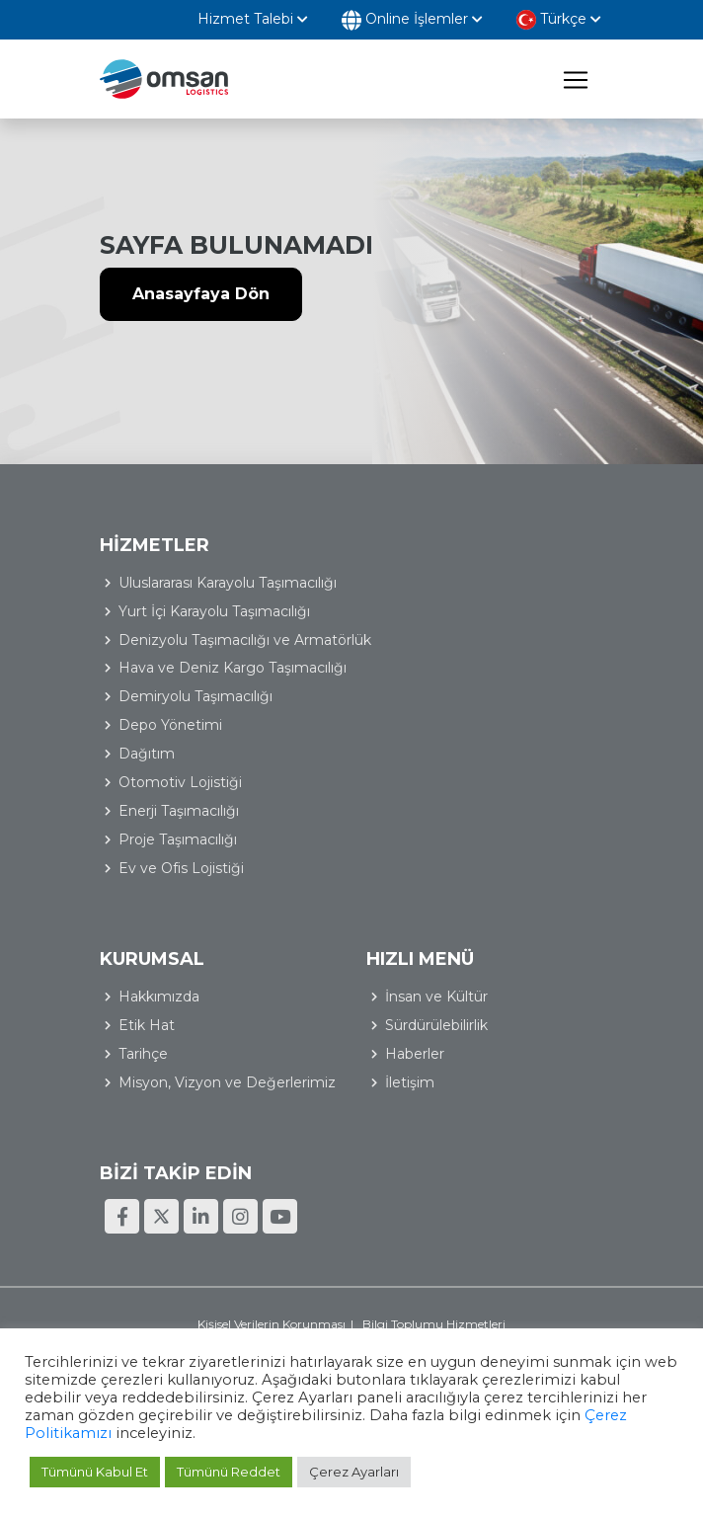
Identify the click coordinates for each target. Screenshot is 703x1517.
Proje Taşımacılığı (177, 839)
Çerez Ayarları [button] (354, 1471)
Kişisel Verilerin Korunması (271, 1324)
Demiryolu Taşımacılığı (195, 696)
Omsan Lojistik (164, 79)
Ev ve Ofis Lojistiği (181, 868)
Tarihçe (143, 1054)
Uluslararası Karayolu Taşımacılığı (227, 583)
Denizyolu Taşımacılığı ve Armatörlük (244, 640)
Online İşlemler (412, 20)
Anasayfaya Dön (201, 293)
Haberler (414, 1054)
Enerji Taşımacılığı (178, 811)
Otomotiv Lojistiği (180, 782)
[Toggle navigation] (575, 79)
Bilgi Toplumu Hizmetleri (434, 1324)
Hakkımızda (158, 996)
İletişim (409, 1082)
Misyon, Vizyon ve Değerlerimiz (227, 1082)
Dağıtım (146, 753)
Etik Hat (146, 1025)
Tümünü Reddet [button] (228, 1471)
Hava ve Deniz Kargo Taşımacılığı (232, 668)
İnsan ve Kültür (436, 996)
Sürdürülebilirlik (436, 1025)
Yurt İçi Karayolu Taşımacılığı (214, 611)
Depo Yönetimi (170, 725)
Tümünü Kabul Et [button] (94, 1471)
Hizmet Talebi (252, 19)
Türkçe (558, 20)
